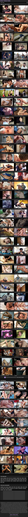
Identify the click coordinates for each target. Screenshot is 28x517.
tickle (3, 479)
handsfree (12, 479)
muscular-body (20, 488)
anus (1, 482)
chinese (2, 478)
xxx (25, 479)
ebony (7, 489)
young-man (11, 488)
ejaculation (15, 479)
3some (25, 478)
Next (23, 377)
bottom (21, 479)
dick (5, 488)
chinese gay (4, 478)
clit (5, 479)
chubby (23, 478)
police (9, 479)
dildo (3, 482)
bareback (8, 488)
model (1, 479)
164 (19, 377)
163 (17, 377)
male (4, 489)
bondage (18, 478)
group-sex (2, 489)
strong (18, 479)
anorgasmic (14, 478)
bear (20, 478)
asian (10, 478)
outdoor (3, 488)
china (7, 478)
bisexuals (16, 488)
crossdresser (24, 488)
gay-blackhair (10, 489)
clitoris (24, 479)
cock (7, 479)
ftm (11, 478)
